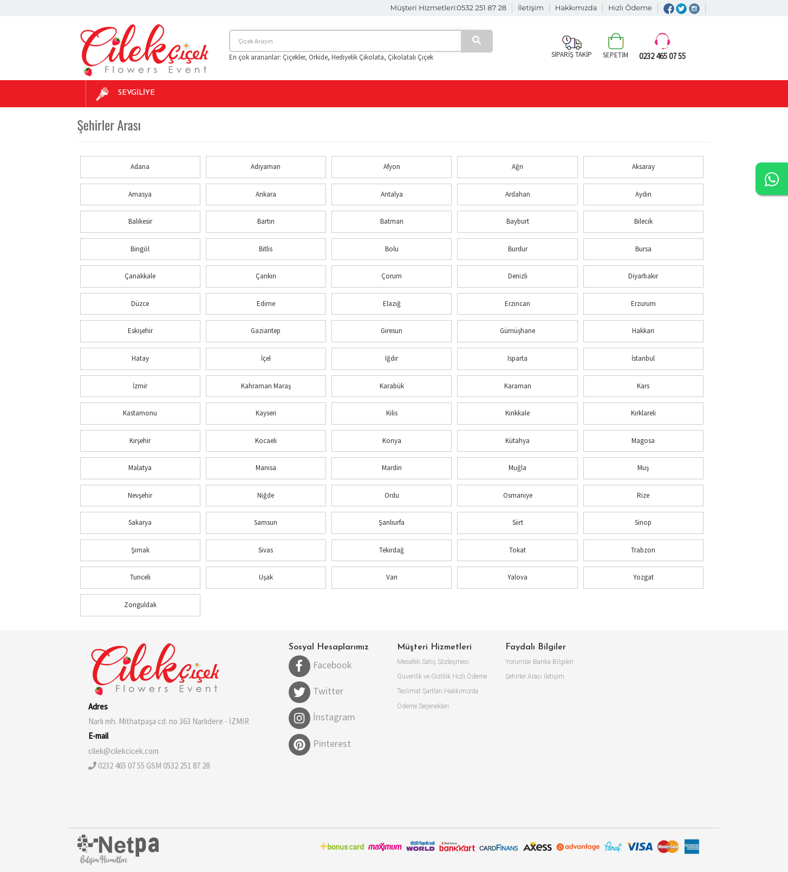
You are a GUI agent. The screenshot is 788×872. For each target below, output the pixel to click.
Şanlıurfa (392, 522)
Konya (391, 440)
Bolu (392, 248)
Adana (140, 166)
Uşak (266, 577)
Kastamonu (140, 413)
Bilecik (643, 221)
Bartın (266, 221)
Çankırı (266, 276)
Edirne (266, 303)
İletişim (531, 7)
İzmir (140, 386)
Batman (391, 221)
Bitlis (265, 248)
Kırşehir (140, 440)
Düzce (140, 303)
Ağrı (517, 166)
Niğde (265, 495)
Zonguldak (140, 604)
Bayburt (517, 221)
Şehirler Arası (523, 676)
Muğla (517, 467)
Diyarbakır (643, 276)
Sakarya (140, 522)
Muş (643, 467)
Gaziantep (266, 330)
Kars (643, 386)
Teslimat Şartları (419, 691)
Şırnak (140, 550)
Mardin (392, 467)
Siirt (517, 522)
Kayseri (266, 413)
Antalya (392, 194)
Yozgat (643, 577)
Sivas (265, 550)
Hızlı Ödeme (630, 7)
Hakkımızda (576, 7)
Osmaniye (517, 495)
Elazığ (392, 303)
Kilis (392, 413)
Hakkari (643, 330)
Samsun (265, 522)
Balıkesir (140, 221)
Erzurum (643, 303)
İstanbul (643, 358)
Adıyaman (266, 166)
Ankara (266, 194)
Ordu (392, 495)
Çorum (391, 276)
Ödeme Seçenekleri (423, 706)
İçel (266, 358)
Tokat (517, 550)
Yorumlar (518, 662)
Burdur (517, 248)
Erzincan (517, 303)
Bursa (643, 248)
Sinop (643, 522)
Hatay (140, 358)
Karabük (392, 386)
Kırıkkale (517, 413)
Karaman (517, 386)
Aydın (643, 194)
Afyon (391, 166)
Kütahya (517, 440)
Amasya (140, 194)
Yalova (517, 577)
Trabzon (643, 550)
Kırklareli (643, 413)
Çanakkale (140, 276)
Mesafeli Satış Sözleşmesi (433, 662)
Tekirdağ (391, 550)
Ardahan (517, 194)
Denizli (517, 276)
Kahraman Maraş (266, 386)
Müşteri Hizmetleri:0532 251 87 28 (448, 7)
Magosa (643, 440)
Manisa (266, 467)
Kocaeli (266, 440)
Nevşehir (140, 495)
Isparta (517, 358)
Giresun (391, 330)
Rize (643, 495)
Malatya (140, 467)
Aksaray (643, 166)
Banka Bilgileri (553, 662)
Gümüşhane (517, 330)
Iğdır (391, 358)
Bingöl (140, 248)
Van (392, 577)
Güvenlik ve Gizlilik (424, 676)
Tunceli (140, 577)
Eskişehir (140, 330)
